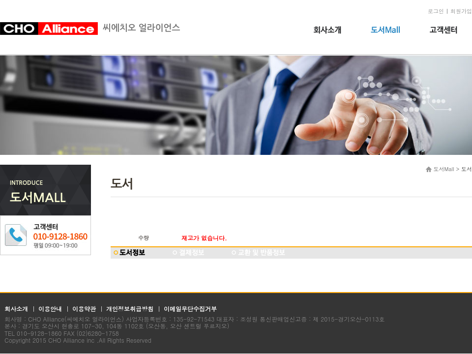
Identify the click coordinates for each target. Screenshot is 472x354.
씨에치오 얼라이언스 (90, 28)
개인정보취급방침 (129, 308)
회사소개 (16, 308)
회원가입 (461, 11)
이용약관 (84, 308)
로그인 (436, 11)
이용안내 (50, 308)
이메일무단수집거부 (190, 308)
